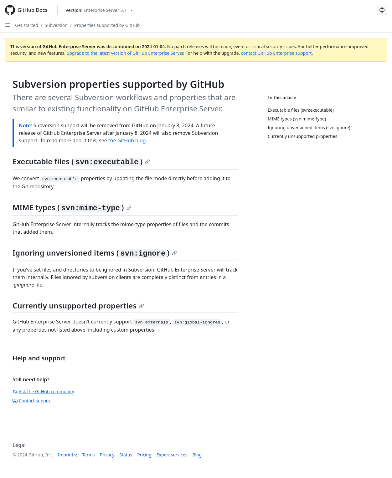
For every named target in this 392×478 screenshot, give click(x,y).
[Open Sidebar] (8, 25)
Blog (197, 455)
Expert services (172, 455)
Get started (26, 25)
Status (125, 455)
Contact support (32, 401)
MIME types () (72, 207)
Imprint (66, 455)
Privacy (107, 455)
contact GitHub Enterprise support (276, 53)
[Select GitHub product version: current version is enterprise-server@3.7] (99, 10)
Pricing (144, 455)
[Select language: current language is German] (382, 10)
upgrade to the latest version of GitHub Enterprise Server (125, 53)
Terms (88, 455)
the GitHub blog (127, 140)
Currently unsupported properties (78, 305)
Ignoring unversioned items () (95, 252)
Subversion (56, 25)
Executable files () (81, 161)
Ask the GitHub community (43, 391)
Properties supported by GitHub (107, 25)
